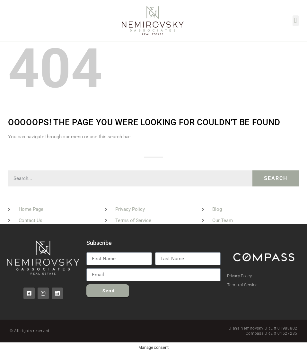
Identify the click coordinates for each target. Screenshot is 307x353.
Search (275, 178)
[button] (296, 20)
